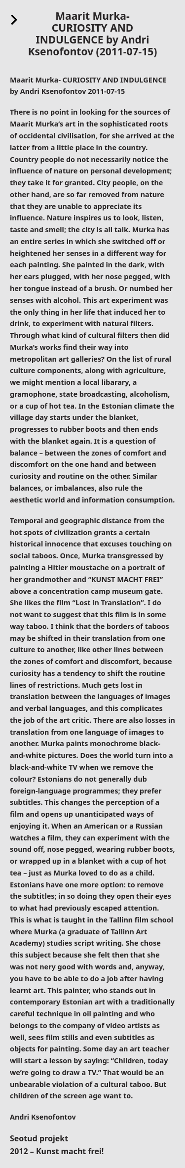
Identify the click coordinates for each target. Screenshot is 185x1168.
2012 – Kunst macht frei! (57, 1151)
